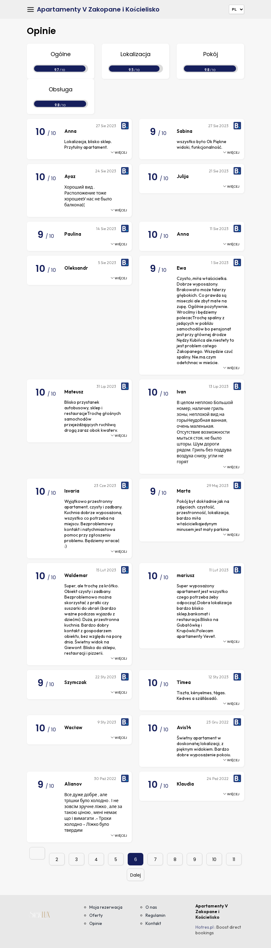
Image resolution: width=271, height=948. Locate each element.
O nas (151, 907)
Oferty (96, 915)
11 (234, 859)
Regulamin (155, 915)
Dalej (135, 875)
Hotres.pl (204, 927)
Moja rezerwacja (105, 907)
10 (214, 859)
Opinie (95, 923)
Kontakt (153, 923)
